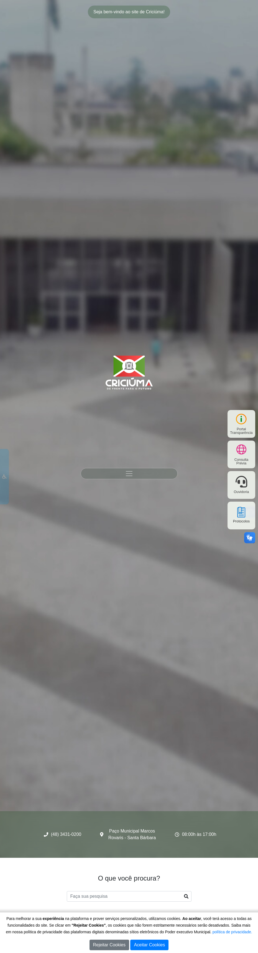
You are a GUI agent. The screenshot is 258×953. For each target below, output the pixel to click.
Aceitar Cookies (149, 944)
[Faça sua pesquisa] (129, 896)
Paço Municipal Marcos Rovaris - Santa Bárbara (132, 834)
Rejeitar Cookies (109, 944)
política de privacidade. (232, 932)
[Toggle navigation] (129, 473)
